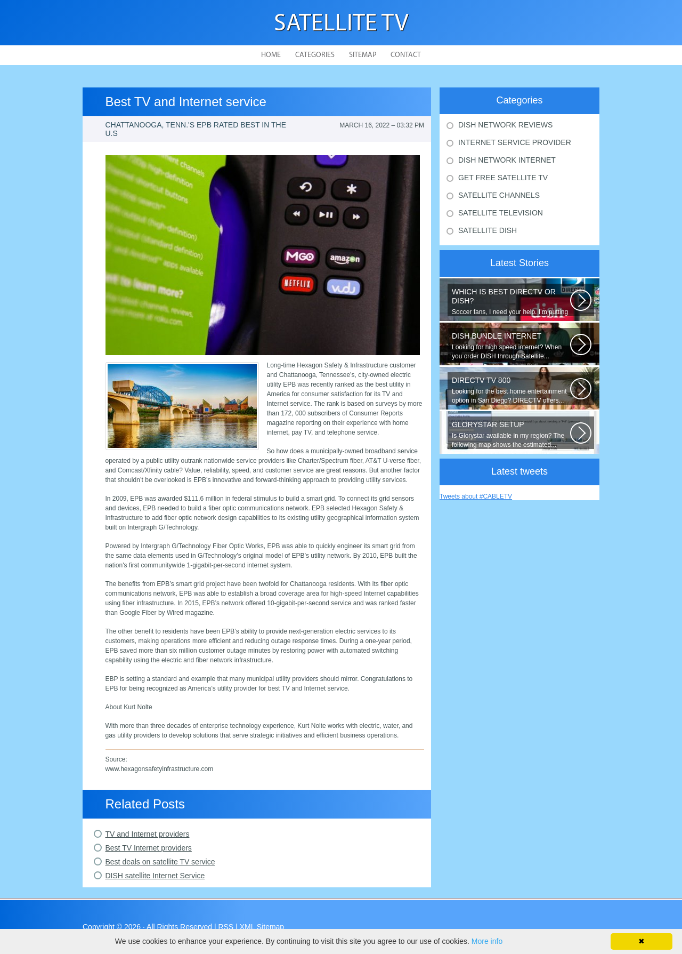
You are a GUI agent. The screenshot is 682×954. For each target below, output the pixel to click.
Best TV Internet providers (148, 848)
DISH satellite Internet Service (155, 875)
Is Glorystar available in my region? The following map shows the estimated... (511, 434)
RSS (225, 927)
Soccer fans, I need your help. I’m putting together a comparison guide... (511, 301)
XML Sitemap (262, 927)
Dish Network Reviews (505, 125)
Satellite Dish (487, 230)
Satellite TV (341, 24)
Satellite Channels (499, 195)
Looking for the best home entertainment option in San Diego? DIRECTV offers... (511, 390)
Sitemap (362, 55)
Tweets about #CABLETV (476, 496)
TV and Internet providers (147, 834)
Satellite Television (500, 213)
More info (487, 941)
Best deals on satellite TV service (160, 861)
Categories (315, 55)
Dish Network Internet (507, 160)
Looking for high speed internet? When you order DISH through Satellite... (511, 346)
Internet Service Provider (514, 142)
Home (271, 55)
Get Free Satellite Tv (503, 177)
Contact (406, 55)
